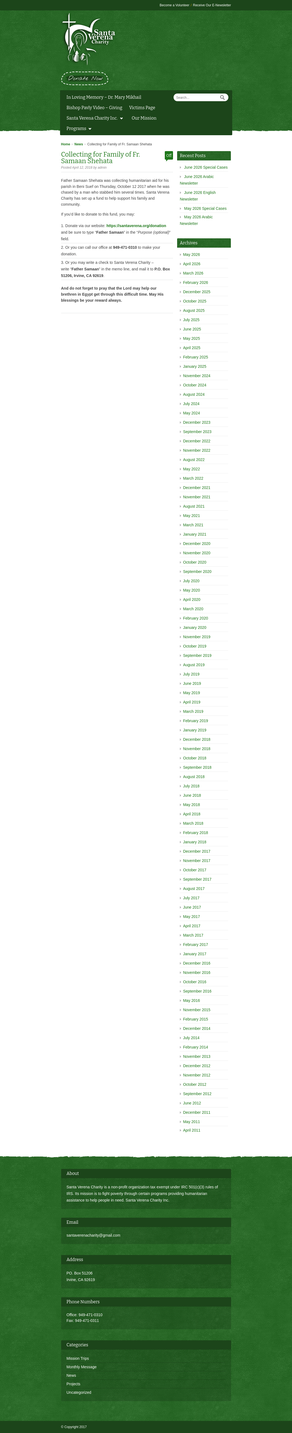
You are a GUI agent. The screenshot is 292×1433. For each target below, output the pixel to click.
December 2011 (197, 1112)
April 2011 (191, 1130)
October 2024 (194, 385)
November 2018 (197, 749)
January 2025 (194, 366)
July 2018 (191, 786)
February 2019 (195, 721)
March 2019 (193, 711)
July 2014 (191, 1038)
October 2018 (194, 758)
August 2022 (194, 459)
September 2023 (197, 431)
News (79, 144)
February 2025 (195, 357)
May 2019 (191, 693)
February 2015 (195, 1019)
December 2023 (197, 422)
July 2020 (191, 581)
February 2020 (195, 618)
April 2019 (191, 702)
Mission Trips (78, 1358)
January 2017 (194, 954)
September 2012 (197, 1094)
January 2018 (194, 842)
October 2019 (194, 646)
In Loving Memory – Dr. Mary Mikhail (104, 97)
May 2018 (191, 804)
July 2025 (191, 320)
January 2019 (194, 730)
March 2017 (193, 935)
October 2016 (194, 982)
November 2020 (197, 553)
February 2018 (195, 832)
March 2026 (193, 273)
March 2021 (193, 525)
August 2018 (194, 777)
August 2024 (194, 394)
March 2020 (193, 609)
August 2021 (194, 506)
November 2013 (197, 1056)
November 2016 (197, 972)
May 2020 (191, 590)
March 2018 (193, 823)
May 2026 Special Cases (205, 208)
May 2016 (191, 1000)
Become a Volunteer (174, 5)
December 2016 (197, 963)
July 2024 (191, 404)
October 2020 (194, 562)
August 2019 (194, 665)
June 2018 (192, 795)
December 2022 (197, 441)
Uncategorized (79, 1392)
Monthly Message (82, 1367)
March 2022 (193, 478)
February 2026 (195, 282)
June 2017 (192, 907)
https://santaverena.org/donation (136, 226)
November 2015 (197, 1010)
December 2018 (197, 739)
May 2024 (191, 413)
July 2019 (191, 674)
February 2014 (195, 1047)
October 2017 (194, 870)
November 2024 (197, 376)
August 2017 (194, 888)
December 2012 (197, 1066)
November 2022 (197, 450)
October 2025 (194, 301)
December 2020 (197, 543)
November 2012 (197, 1075)
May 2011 (191, 1122)
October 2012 (194, 1084)
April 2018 (191, 814)
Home (65, 144)
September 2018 (197, 767)
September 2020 (197, 571)
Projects (74, 1384)
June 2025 (192, 329)
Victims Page (142, 107)
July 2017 (191, 898)
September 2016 (197, 991)
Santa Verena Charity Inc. (93, 118)
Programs (78, 129)
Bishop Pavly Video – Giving (94, 107)
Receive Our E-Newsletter (212, 5)
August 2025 (194, 310)
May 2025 (191, 338)
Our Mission (144, 118)
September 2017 (197, 879)
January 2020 (194, 627)
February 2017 (195, 944)
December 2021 (197, 487)
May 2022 (191, 469)
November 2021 (197, 497)
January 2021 (194, 534)
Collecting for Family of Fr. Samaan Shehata (100, 158)
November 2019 (197, 637)
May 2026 (191, 254)
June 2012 (192, 1103)
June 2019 (192, 683)
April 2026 (191, 264)
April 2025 (191, 348)
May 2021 (191, 515)
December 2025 (197, 292)
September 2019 (197, 655)
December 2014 (197, 1028)
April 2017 (191, 926)
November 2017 (197, 860)
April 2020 (191, 599)
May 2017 (191, 916)
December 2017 (197, 851)
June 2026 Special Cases (206, 167)
